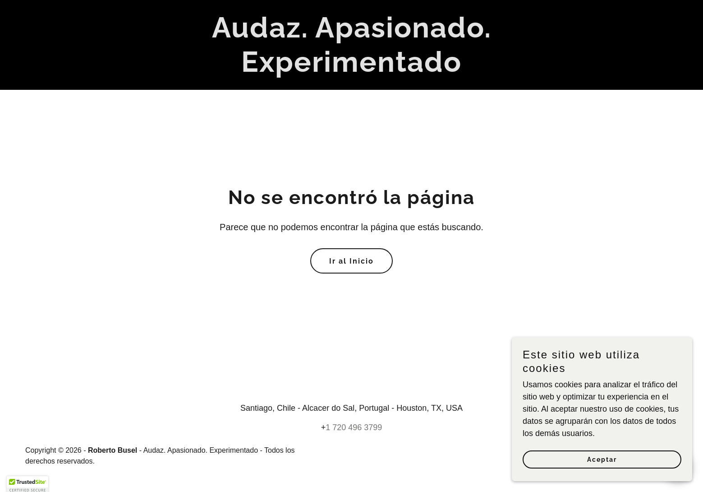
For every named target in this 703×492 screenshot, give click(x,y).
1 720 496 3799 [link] (354, 427)
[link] (352, 69)
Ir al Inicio (351, 261)
